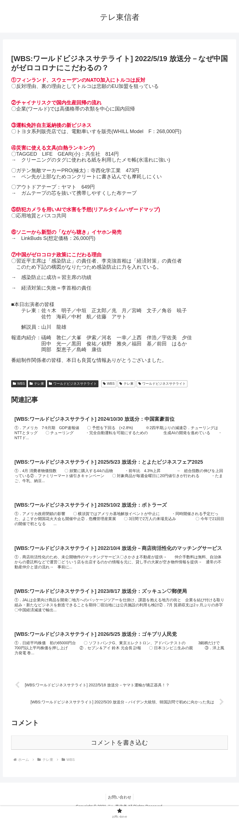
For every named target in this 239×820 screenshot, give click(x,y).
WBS (19, 384)
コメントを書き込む (119, 748)
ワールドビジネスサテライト (73, 384)
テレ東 (37, 384)
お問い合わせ (119, 802)
